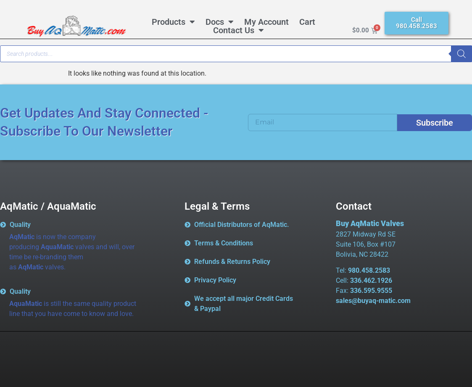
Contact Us (238, 30)
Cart (307, 22)
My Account (266, 22)
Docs (220, 22)
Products (173, 22)
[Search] (461, 53)
